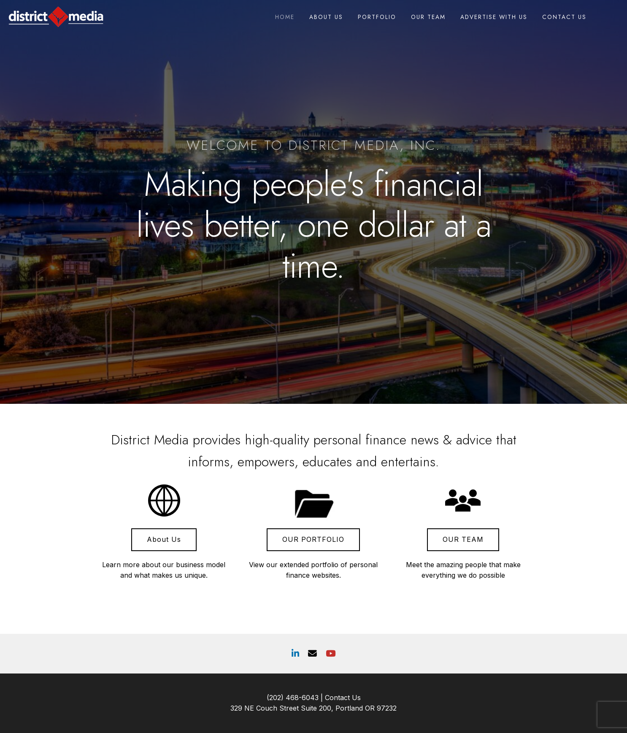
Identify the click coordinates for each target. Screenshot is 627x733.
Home (285, 17)
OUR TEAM (463, 539)
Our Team (428, 17)
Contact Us (564, 17)
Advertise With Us (493, 17)
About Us (326, 17)
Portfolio (377, 17)
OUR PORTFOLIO (313, 539)
